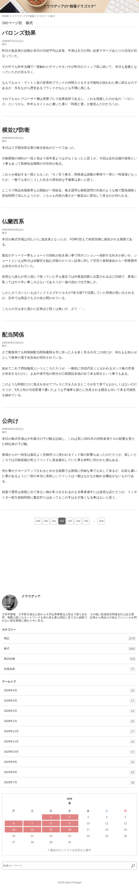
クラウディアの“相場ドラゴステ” (69, 6)
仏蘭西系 (13, 222)
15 (50, 829)
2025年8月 (70, 773)
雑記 (70, 640)
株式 (52, 16)
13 (13, 829)
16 (69, 829)
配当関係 (13, 335)
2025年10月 (70, 753)
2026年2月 (70, 712)
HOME (5, 16)
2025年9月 (70, 763)
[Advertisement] (31, 565)
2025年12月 (70, 732)
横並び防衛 (16, 130)
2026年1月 (70, 722)
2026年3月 (70, 702)
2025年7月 (70, 784)
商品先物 (70, 660)
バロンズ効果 (19, 33)
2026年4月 (70, 692)
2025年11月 (70, 743)
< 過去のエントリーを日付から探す (69, 850)
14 (32, 829)
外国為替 (70, 670)
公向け (10, 421)
